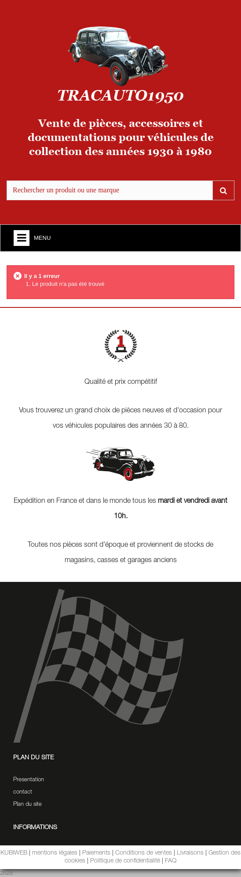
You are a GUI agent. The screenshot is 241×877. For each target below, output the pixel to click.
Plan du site (27, 805)
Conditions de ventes (143, 853)
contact (22, 792)
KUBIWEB (13, 853)
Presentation (28, 780)
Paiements (96, 853)
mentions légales (54, 853)
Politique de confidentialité (125, 861)
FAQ (170, 861)
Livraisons (190, 853)
